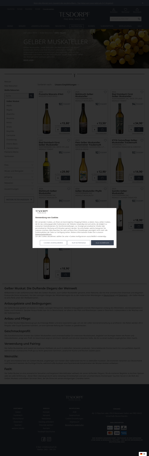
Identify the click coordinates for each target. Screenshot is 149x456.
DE (142, 454)
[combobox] (143, 454)
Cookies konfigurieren (53, 243)
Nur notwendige (79, 243)
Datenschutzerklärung (43, 234)
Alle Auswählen (102, 243)
